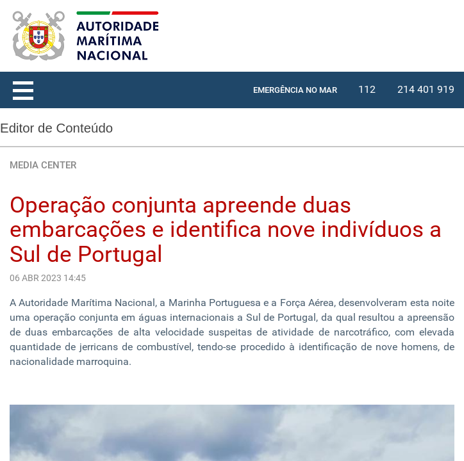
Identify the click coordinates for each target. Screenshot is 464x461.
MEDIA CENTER (43, 165)
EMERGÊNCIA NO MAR (295, 90)
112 (367, 89)
